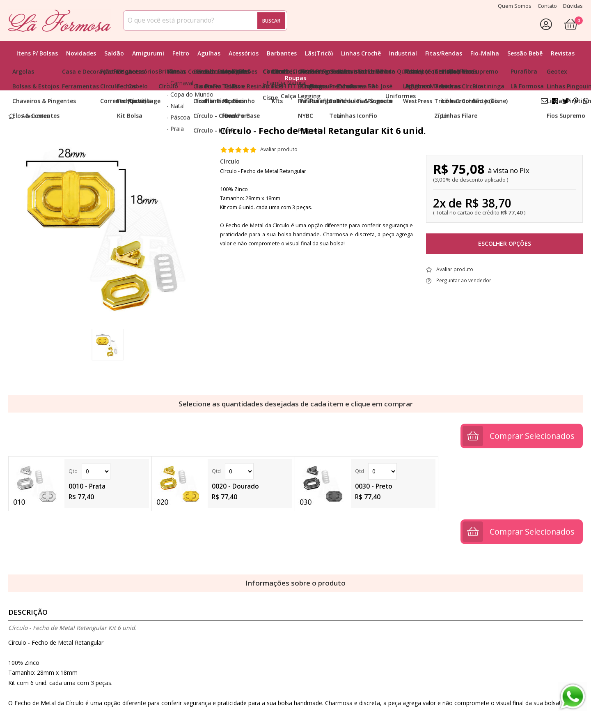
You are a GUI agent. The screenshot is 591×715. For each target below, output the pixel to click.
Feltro (180, 53)
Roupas (295, 78)
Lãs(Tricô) (319, 53)
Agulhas (208, 53)
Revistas (563, 53)
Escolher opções (504, 243)
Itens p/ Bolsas (37, 53)
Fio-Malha (484, 53)
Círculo (230, 161)
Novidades (81, 53)
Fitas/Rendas (443, 53)
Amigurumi (148, 53)
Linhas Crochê (361, 53)
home (11, 116)
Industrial (403, 53)
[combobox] (205, 20)
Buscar (271, 20)
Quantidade (96, 471)
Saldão (114, 53)
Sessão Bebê (525, 53)
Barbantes (282, 53)
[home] (59, 20)
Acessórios (244, 53)
